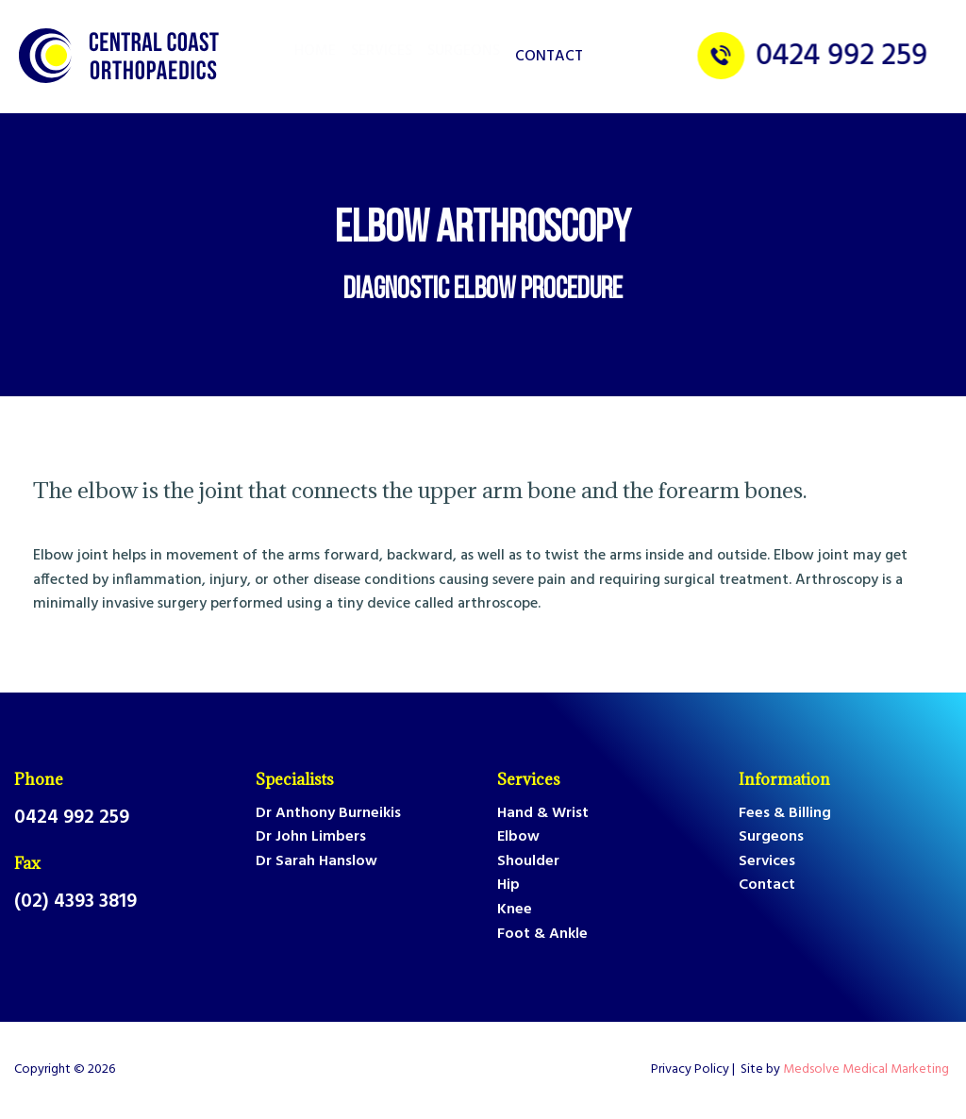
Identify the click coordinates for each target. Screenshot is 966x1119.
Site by (846, 1070)
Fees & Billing (785, 814)
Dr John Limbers (311, 837)
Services (528, 779)
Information (784, 779)
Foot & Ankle (542, 934)
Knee (514, 910)
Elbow (518, 837)
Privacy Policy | (696, 1070)
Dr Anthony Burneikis (328, 814)
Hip (508, 885)
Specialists (295, 779)
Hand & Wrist (543, 814)
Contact (549, 56)
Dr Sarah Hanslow (316, 862)
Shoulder (528, 862)
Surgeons (771, 837)
